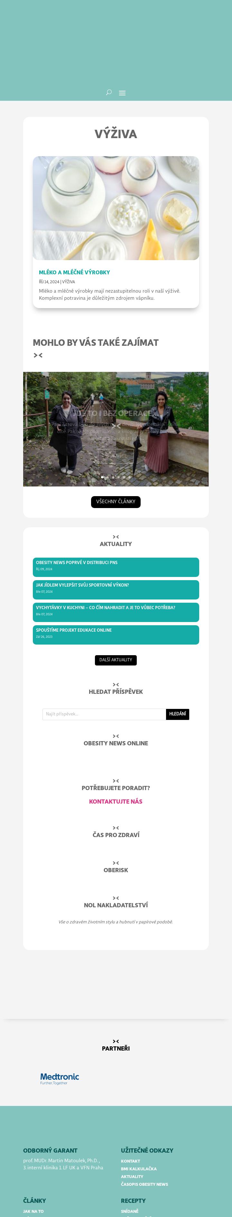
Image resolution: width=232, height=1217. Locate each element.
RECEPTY (133, 1143)
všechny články (115, 443)
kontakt (130, 1103)
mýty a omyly (38, 1161)
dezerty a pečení (139, 1177)
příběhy (31, 1169)
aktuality (132, 1119)
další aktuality (115, 602)
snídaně (129, 1154)
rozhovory (36, 1177)
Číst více (115, 401)
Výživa (68, 224)
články (34, 1143)
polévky (130, 1169)
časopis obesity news (144, 1127)
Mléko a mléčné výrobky (74, 214)
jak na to (33, 1154)
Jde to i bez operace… (116, 359)
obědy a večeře (137, 1161)
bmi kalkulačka (139, 1111)
